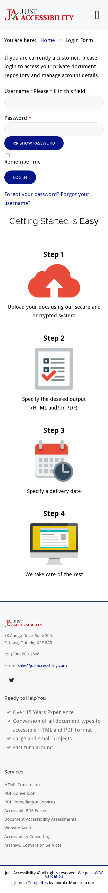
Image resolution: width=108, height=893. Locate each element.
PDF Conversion (19, 793)
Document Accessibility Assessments (40, 819)
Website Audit (17, 828)
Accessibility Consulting (27, 836)
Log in (20, 177)
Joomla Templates (31, 882)
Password (17, 118)
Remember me (22, 162)
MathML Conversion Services (33, 845)
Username (44, 91)
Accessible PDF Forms (25, 810)
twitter (11, 680)
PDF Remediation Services (29, 802)
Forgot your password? (32, 194)
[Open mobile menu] (97, 14)
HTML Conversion (22, 784)
